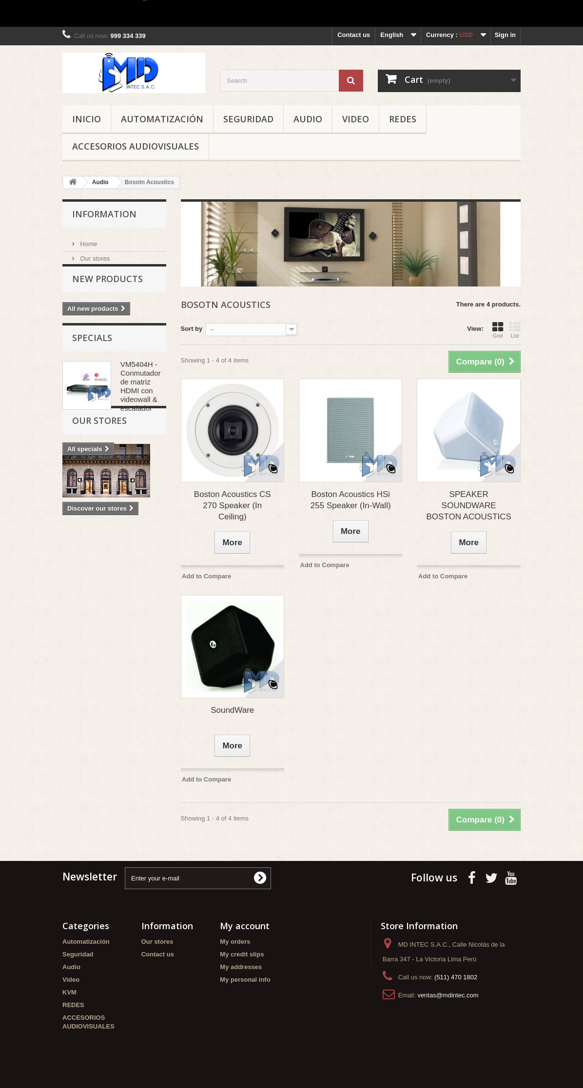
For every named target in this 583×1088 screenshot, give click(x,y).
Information (104, 214)
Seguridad (248, 119)
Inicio (86, 119)
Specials (92, 357)
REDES (402, 119)
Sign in (505, 34)
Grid (497, 330)
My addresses (241, 967)
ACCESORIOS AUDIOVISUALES (135, 146)
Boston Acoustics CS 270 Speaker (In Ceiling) (232, 505)
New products (107, 291)
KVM (69, 992)
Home (87, 240)
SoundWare (232, 710)
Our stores (94, 254)
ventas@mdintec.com (447, 995)
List (515, 330)
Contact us (353, 34)
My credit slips (242, 954)
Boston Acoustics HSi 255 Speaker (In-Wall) (351, 500)
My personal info (245, 979)
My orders (235, 941)
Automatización (162, 119)
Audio (307, 119)
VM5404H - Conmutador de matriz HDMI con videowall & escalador (140, 406)
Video (355, 119)
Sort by (192, 328)
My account (245, 926)
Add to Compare (206, 576)
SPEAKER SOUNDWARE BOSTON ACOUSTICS (468, 505)
